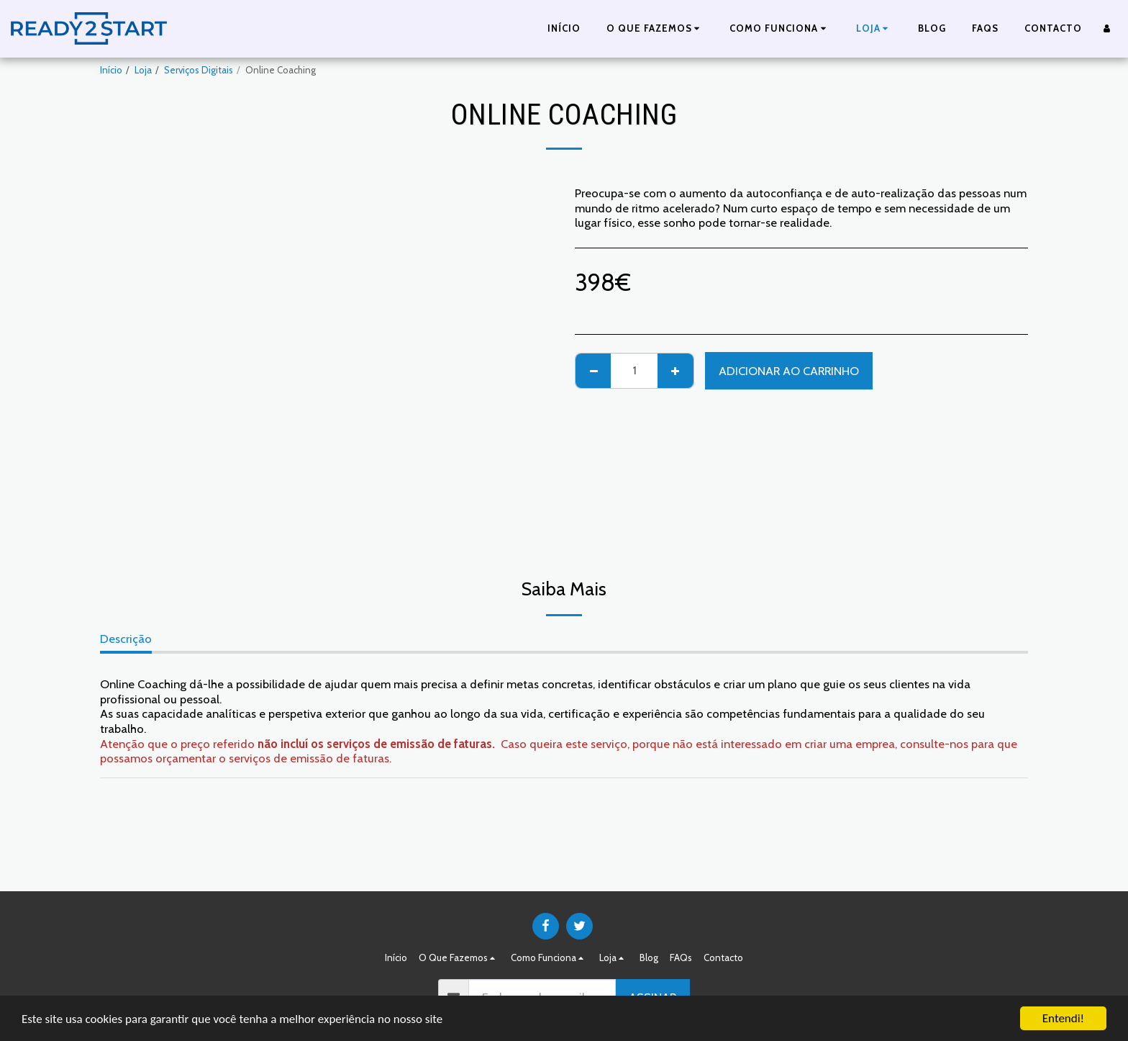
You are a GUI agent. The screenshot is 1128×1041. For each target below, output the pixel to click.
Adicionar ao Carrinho (789, 371)
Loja (143, 70)
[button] (655, 28)
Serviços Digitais (198, 70)
